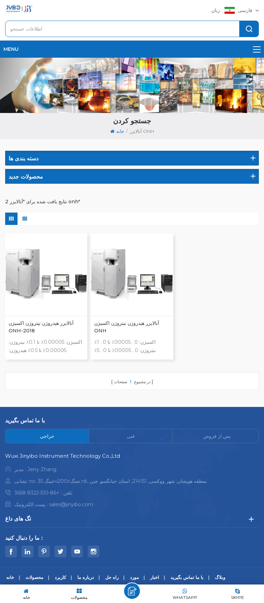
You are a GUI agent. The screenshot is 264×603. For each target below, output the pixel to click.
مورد (134, 577)
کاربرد (60, 577)
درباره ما (85, 577)
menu (132, 49)
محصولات (34, 577)
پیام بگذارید (132, 591)
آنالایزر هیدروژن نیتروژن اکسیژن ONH (126, 327)
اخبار (154, 577)
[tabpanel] (132, 482)
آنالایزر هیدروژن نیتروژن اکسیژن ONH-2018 (41, 327)
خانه (117, 131)
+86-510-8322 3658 (36, 493)
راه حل (112, 577)
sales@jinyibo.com (71, 504)
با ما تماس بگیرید (187, 577)
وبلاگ (220, 577)
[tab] (47, 436)
